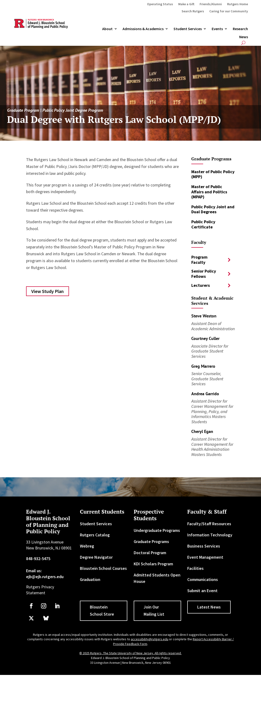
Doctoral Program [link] (150, 552)
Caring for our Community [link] (228, 11)
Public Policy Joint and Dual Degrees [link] (212, 209)
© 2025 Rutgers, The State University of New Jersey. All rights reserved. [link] (130, 653)
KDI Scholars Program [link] (153, 564)
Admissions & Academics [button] (143, 29)
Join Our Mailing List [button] (154, 610)
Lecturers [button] (200, 285)
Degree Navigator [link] (96, 557)
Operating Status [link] (160, 4)
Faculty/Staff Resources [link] (209, 523)
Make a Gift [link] (186, 4)
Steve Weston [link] (203, 316)
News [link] (243, 37)
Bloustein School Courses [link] (103, 568)
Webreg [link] (87, 546)
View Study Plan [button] (47, 291)
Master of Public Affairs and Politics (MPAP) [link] (209, 192)
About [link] (107, 29)
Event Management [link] (205, 557)
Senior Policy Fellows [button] (203, 274)
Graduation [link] (90, 579)
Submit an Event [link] (202, 590)
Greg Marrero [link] (203, 366)
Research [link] (240, 29)
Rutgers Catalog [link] (95, 535)
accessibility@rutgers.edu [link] (149, 639)
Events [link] (217, 29)
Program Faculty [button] (199, 260)
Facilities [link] (195, 568)
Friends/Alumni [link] (211, 4)
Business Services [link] (203, 546)
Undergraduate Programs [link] (157, 530)
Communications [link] (202, 579)
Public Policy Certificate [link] (203, 224)
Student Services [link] (188, 29)
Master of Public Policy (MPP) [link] (212, 174)
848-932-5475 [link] (38, 558)
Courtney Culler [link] (205, 338)
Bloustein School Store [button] (102, 610)
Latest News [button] (209, 607)
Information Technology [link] (209, 535)
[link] (31, 606)
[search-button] (243, 43)
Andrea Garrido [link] (205, 393)
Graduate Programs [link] (151, 541)
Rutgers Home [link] (237, 4)
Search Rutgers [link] (193, 11)
